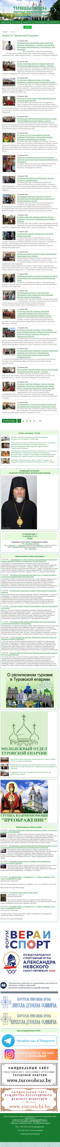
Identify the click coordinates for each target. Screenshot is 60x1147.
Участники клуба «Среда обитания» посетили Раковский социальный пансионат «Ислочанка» (28, 623)
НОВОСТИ (27, 22)
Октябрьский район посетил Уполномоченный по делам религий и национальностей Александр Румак (37, 278)
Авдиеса (39, 545)
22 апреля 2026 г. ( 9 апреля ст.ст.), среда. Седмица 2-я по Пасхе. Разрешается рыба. (27, 878)
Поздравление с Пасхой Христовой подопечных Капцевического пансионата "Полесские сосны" (36, 405)
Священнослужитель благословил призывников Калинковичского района (37, 255)
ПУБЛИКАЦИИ (40, 22)
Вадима (16, 547)
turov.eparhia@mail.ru (38, 1120)
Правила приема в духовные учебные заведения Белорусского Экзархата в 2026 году (29, 438)
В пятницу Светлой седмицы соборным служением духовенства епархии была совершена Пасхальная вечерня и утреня (34, 313)
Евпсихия (29, 543)
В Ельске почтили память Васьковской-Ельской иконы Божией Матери (36, 99)
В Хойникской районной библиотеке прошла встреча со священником (35, 179)
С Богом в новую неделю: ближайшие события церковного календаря (29, 607)
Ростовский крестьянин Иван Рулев (23, 892)
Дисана (12, 545)
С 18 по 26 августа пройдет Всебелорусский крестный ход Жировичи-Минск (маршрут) (29, 638)
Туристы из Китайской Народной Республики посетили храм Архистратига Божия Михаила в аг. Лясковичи (37, 159)
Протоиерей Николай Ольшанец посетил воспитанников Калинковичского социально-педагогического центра (35, 198)
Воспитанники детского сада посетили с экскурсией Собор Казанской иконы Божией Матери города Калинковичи (35, 295)
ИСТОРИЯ (16, 22)
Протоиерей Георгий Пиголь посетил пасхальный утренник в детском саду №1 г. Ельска (37, 370)
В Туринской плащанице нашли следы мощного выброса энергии (28, 591)
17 (40, 420)
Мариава (22, 545)
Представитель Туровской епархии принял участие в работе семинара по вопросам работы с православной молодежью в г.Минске (33, 766)
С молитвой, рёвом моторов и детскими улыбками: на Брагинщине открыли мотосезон (36, 81)
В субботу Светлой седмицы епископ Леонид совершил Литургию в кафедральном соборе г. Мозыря (36, 219)
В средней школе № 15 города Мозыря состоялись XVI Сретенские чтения (30, 773)
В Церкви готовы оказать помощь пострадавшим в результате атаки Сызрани (25, 862)
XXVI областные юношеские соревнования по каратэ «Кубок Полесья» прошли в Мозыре (33, 760)
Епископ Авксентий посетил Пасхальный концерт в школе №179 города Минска (29, 654)
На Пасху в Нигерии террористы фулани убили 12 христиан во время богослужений (28, 831)
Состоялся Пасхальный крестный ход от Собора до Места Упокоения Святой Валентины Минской (28, 576)
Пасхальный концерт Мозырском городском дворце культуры (35, 235)
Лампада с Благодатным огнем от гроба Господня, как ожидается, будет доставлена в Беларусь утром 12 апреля (33, 461)
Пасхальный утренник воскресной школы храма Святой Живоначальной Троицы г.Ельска (37, 119)
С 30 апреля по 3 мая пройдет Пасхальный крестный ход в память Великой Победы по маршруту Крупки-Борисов (29, 560)
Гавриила (32, 548)
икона (36, 543)
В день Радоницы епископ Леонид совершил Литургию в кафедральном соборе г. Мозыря (35, 64)
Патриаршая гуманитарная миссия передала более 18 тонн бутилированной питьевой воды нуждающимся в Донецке (28, 847)
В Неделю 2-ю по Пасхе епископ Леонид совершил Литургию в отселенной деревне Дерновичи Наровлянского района (35, 137)
